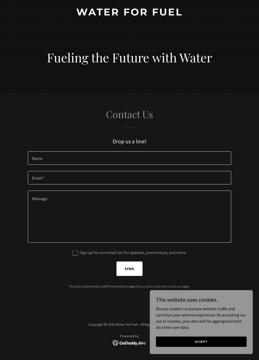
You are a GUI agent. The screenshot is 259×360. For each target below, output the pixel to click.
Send (129, 268)
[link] (129, 14)
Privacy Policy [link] (145, 286)
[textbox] (129, 158)
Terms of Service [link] (170, 286)
